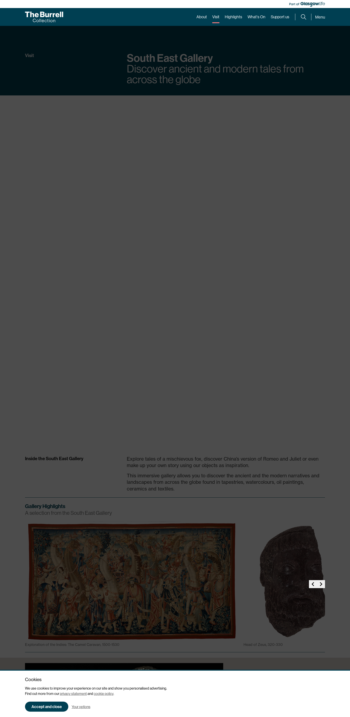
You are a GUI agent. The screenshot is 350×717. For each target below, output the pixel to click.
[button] (313, 235)
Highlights (233, 16)
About (201, 16)
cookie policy (103, 693)
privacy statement (73, 693)
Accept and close (46, 706)
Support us (280, 16)
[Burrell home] (44, 17)
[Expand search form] (304, 17)
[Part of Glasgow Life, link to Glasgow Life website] (307, 4)
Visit (215, 16)
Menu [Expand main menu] (320, 17)
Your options (81, 707)
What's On (256, 16)
